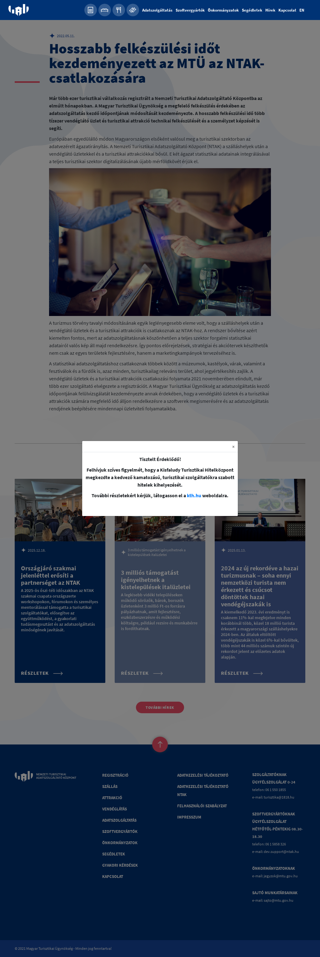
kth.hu (194, 495)
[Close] (233, 446)
